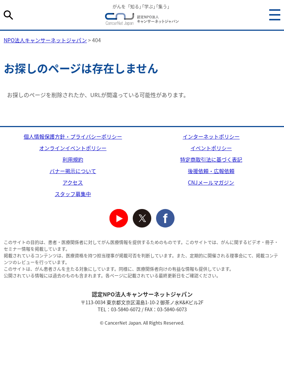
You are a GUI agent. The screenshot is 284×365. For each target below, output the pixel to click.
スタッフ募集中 (73, 194)
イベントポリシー (211, 148)
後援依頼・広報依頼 (211, 171)
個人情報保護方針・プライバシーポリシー (73, 136)
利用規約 (72, 159)
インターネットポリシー (211, 136)
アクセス (72, 182)
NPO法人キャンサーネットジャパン (142, 20)
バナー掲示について (73, 171)
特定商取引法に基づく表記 (211, 159)
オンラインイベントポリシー (72, 148)
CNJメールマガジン (211, 182)
